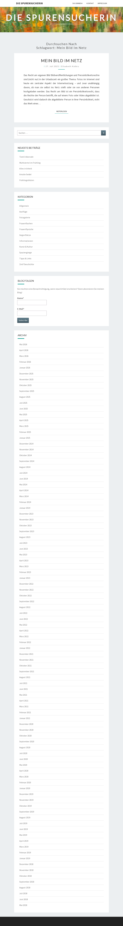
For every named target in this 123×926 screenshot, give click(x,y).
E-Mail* (32, 311)
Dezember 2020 (26, 724)
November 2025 (26, 379)
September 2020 (26, 741)
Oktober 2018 (25, 876)
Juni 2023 (23, 548)
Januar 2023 (24, 578)
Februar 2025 (25, 432)
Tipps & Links (25, 258)
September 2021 (26, 671)
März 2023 (23, 566)
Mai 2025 (23, 414)
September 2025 (26, 391)
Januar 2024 (24, 508)
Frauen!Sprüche (26, 229)
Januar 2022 (24, 648)
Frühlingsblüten (26, 180)
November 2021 (26, 659)
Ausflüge (23, 211)
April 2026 (23, 350)
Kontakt (90, 3)
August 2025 (24, 397)
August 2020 (24, 747)
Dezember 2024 (26, 443)
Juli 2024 (23, 473)
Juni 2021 (23, 689)
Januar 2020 (24, 788)
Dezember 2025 (26, 373)
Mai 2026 (23, 344)
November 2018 (26, 870)
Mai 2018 (23, 905)
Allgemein (24, 205)
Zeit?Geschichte (26, 264)
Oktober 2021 (25, 665)
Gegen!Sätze (25, 235)
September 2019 (26, 811)
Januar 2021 (24, 718)
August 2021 (24, 677)
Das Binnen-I (78, 3)
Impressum (102, 3)
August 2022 (24, 607)
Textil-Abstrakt (26, 156)
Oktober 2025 (25, 385)
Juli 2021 (23, 683)
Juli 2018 (23, 893)
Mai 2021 (23, 694)
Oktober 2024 (25, 455)
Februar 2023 (25, 572)
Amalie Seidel (25, 174)
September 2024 (26, 461)
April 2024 (23, 490)
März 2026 (23, 356)
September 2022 (26, 601)
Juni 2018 (23, 899)
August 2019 (24, 817)
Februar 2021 (25, 712)
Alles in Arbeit (25, 168)
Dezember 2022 (26, 583)
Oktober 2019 (25, 806)
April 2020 (23, 770)
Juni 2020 (23, 759)
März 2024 (23, 496)
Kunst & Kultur (26, 246)
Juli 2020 (23, 753)
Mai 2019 (23, 835)
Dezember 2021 (26, 654)
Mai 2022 (23, 624)
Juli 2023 (23, 543)
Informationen (26, 241)
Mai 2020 (23, 765)
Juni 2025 (23, 408)
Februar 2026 (25, 361)
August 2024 (24, 467)
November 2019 (26, 800)
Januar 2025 (24, 437)
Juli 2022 (23, 613)
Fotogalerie (24, 217)
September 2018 (26, 881)
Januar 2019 (24, 858)
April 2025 (23, 420)
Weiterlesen (62, 111)
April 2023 (23, 560)
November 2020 (26, 730)
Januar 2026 (24, 367)
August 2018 (24, 887)
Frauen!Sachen (26, 223)
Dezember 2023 (26, 513)
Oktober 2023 (25, 525)
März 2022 (23, 636)
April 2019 (23, 841)
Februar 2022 (25, 642)
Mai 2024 (23, 484)
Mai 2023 (23, 554)
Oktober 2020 (25, 735)
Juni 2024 (23, 478)
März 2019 (23, 846)
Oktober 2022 (25, 595)
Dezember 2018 (26, 864)
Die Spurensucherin (29, 3)
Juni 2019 (23, 829)
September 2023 (26, 531)
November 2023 (26, 519)
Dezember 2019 (26, 794)
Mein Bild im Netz (61, 60)
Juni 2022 (23, 619)
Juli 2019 (23, 823)
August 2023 (24, 537)
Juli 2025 (23, 402)
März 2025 (23, 426)
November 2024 (26, 449)
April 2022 (23, 630)
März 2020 (23, 776)
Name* (32, 301)
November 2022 (26, 589)
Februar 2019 (25, 852)
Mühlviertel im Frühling (30, 162)
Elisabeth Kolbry (70, 66)
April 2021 (23, 700)
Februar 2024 (25, 502)
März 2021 (23, 706)
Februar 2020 (25, 782)
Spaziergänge (25, 252)
